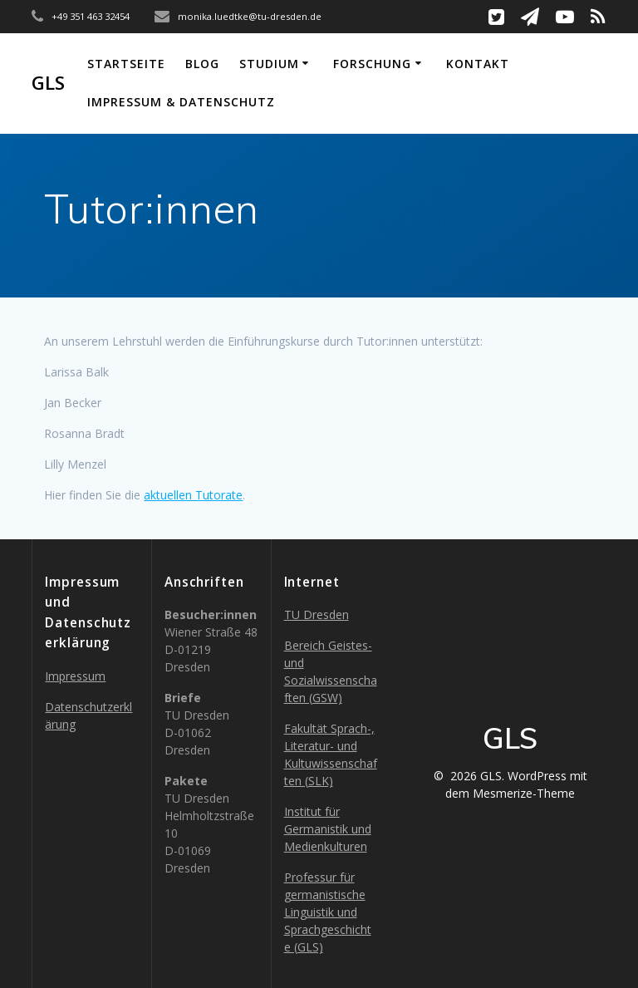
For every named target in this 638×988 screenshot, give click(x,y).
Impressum (75, 676)
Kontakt (477, 63)
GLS (48, 83)
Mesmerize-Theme (524, 793)
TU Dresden (316, 614)
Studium (269, 63)
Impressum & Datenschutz (181, 102)
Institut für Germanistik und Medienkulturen (327, 829)
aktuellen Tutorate (193, 495)
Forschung (372, 63)
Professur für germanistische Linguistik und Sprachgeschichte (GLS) (327, 912)
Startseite (126, 63)
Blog (202, 63)
